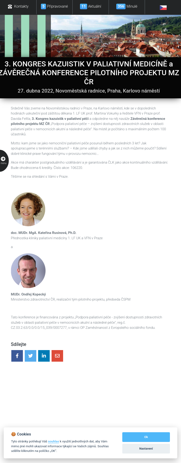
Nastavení (146, 448)
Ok (146, 437)
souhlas (53, 441)
